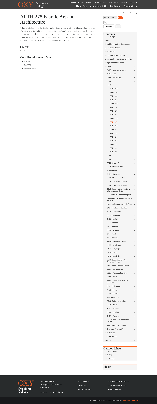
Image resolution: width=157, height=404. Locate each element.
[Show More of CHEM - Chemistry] (135, 174)
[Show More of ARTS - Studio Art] (135, 163)
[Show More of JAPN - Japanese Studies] (135, 241)
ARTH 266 (113, 111)
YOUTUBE (59, 392)
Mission (108, 40)
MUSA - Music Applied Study (117, 273)
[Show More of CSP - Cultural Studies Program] (135, 195)
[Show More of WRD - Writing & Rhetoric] (135, 325)
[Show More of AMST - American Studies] (135, 70)
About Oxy (81, 6)
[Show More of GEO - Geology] (135, 226)
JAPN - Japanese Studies (116, 241)
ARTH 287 (113, 141)
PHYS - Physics (112, 290)
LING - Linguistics (113, 256)
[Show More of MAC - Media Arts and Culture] (135, 266)
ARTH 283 (113, 133)
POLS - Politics (112, 294)
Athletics (81, 2)
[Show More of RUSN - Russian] (135, 305)
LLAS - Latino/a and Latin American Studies (116, 261)
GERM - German (113, 230)
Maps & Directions (84, 389)
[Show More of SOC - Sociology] (135, 308)
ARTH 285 (113, 137)
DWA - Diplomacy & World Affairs (119, 204)
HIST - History (112, 238)
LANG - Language (113, 249)
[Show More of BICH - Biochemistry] (135, 167)
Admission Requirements (115, 55)
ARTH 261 (113, 107)
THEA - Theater (113, 316)
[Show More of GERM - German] (135, 230)
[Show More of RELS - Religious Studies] (135, 301)
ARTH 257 (113, 100)
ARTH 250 (113, 89)
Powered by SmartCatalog (131, 400)
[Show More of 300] (135, 155)
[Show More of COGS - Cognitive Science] (135, 181)
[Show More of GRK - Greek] (135, 234)
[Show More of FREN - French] (135, 223)
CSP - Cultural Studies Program (119, 195)
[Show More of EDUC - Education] (135, 215)
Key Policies (110, 333)
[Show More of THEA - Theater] (135, 316)
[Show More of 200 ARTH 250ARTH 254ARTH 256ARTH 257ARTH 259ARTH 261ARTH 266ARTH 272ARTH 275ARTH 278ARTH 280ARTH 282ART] (135, 85)
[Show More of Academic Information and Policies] (135, 59)
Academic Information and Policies (119, 59)
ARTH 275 (113, 118)
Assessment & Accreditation (118, 381)
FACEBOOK (51, 392)
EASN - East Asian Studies (117, 208)
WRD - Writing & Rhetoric (116, 325)
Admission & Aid (98, 6)
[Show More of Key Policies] (135, 333)
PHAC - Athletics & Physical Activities (117, 281)
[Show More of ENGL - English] (135, 219)
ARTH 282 (113, 130)
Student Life (131, 6)
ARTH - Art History (114, 78)
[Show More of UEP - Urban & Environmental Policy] (135, 320)
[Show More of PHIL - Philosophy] (135, 286)
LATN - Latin (112, 252)
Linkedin (62, 392)
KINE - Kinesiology (114, 245)
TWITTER (54, 392)
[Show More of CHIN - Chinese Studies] (135, 178)
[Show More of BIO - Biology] (135, 170)
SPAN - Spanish (113, 312)
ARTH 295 (113, 152)
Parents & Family (100, 2)
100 (109, 81)
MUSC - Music (112, 277)
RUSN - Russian (113, 305)
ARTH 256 (113, 96)
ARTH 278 (113, 122)
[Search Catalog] (116, 22)
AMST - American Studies (116, 70)
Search (118, 26)
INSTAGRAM (56, 392)
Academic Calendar (112, 48)
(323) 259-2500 (45, 387)
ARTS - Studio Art (113, 163)
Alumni (73, 2)
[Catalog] (110, 17)
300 (109, 156)
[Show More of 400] (135, 159)
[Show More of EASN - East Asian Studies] (135, 208)
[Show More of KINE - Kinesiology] (135, 245)
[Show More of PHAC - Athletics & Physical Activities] (135, 280)
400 (109, 159)
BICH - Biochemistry (115, 167)
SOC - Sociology (113, 308)
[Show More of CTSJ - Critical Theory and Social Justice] (135, 198)
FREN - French (112, 223)
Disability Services (114, 389)
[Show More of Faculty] (135, 340)
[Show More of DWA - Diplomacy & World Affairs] (135, 204)
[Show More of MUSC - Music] (135, 277)
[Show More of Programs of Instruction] (135, 63)
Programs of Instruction (114, 63)
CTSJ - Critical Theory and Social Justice (119, 199)
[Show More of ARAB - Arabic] (135, 74)
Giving (89, 2)
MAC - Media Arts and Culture (118, 266)
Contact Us (82, 385)
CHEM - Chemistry (114, 174)
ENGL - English (112, 219)
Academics (115, 6)
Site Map (108, 355)
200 (109, 85)
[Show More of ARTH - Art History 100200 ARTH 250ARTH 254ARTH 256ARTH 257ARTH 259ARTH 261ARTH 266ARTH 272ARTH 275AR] (135, 77)
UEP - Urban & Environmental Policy (118, 321)
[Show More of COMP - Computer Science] (135, 185)
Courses (108, 66)
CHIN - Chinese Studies (116, 178)
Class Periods (110, 52)
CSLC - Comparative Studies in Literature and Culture (118, 190)
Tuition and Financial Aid (114, 329)
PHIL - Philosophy (114, 286)
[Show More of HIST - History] (135, 238)
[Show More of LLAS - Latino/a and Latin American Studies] (135, 260)
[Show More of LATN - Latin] (135, 252)
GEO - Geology (112, 226)
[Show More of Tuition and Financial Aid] (135, 329)
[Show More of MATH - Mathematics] (135, 269)
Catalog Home (111, 351)
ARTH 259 (113, 104)
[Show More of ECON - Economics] (135, 211)
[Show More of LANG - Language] (135, 249)
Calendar (123, 2)
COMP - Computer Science (117, 185)
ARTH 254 (113, 92)
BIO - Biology (112, 170)
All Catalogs (110, 359)
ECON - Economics (114, 212)
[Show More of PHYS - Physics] (135, 290)
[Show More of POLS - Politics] (135, 294)
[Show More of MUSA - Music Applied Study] (135, 273)
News (116, 2)
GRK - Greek (111, 234)
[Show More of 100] (135, 81)
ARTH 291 (113, 148)
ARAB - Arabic (112, 74)
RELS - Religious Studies (116, 301)
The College (110, 37)
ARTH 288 (113, 144)
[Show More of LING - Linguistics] (135, 256)
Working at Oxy (83, 381)
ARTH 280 (113, 126)
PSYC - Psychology (114, 297)
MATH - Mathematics (115, 269)
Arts (110, 2)
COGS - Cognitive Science (117, 182)
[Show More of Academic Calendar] (135, 48)
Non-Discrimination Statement (117, 44)
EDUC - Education (113, 215)
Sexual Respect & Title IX (117, 385)
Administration (111, 337)
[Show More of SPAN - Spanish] (135, 312)
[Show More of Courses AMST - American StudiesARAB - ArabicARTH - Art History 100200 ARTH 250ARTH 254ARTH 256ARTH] (135, 66)
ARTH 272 (113, 115)
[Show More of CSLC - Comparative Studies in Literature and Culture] (135, 189)
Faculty (108, 340)
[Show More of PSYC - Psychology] (135, 297)
